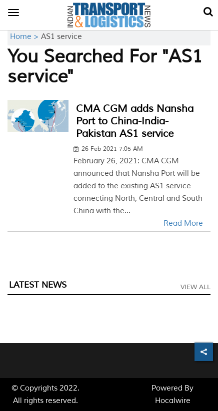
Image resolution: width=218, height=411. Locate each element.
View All (195, 287)
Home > (25, 36)
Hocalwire (172, 401)
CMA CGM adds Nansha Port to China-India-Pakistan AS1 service (135, 121)
